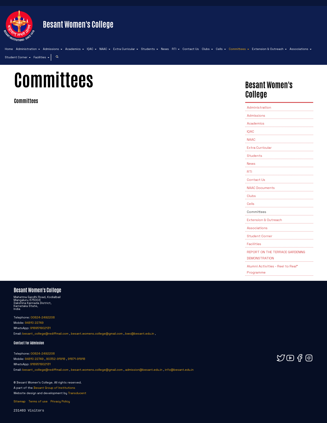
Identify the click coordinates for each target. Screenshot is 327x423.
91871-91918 (76, 359)
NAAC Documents (261, 188)
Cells (219, 49)
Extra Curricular (124, 49)
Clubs (206, 49)
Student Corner (16, 57)
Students (148, 49)
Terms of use (38, 401)
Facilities (40, 57)
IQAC (90, 49)
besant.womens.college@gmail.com (97, 333)
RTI (174, 49)
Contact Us (191, 49)
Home (9, 49)
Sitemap (19, 401)
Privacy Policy (60, 401)
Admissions (51, 49)
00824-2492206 (43, 317)
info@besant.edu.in (179, 370)
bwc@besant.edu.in (139, 333)
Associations (299, 49)
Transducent (77, 393)
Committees (237, 49)
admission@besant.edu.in (143, 370)
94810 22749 (34, 323)
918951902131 (40, 328)
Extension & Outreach (267, 49)
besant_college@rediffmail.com (45, 333)
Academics (73, 49)
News (165, 49)
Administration (26, 49)
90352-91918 (55, 359)
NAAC (103, 49)
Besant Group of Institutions (54, 388)
